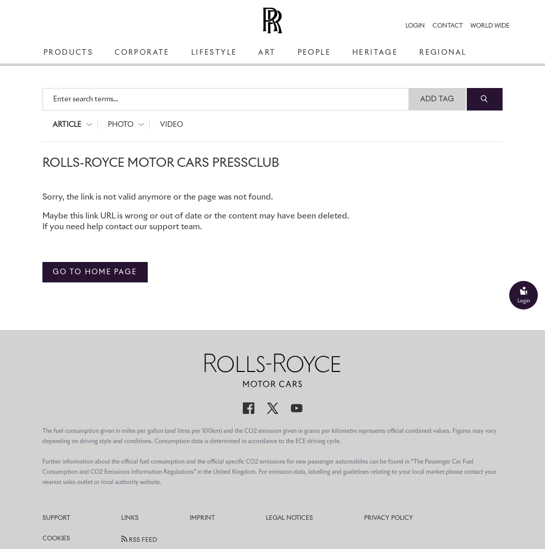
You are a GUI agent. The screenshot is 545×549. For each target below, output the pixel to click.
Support (56, 518)
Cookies (56, 539)
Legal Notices (289, 518)
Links (130, 518)
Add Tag (437, 99)
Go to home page (95, 272)
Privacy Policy (388, 518)
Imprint (202, 518)
